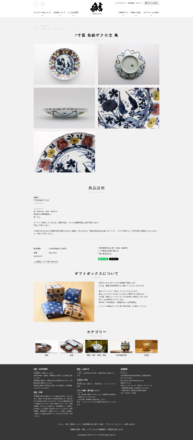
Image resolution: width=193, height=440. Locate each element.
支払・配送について (73, 424)
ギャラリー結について (42, 12)
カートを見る (152, 3)
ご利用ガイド (123, 12)
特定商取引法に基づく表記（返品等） (114, 248)
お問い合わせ (129, 424)
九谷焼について (59, 12)
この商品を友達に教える (108, 251)
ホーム (36, 26)
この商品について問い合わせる (46, 262)
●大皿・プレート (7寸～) (65, 29)
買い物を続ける (105, 254)
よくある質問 (73, 12)
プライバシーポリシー (114, 424)
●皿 (49, 29)
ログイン (139, 3)
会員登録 (131, 3)
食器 (43, 29)
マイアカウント (121, 3)
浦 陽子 (45, 26)
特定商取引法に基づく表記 (93, 424)
